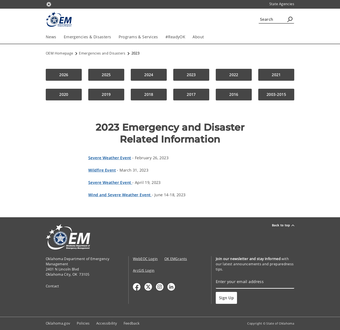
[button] (64, 75)
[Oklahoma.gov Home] (49, 4)
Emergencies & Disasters (87, 36)
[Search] (276, 19)
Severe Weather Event (109, 157)
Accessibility (106, 323)
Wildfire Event (102, 170)
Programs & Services (138, 36)
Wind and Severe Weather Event (120, 194)
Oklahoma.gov (58, 323)
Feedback (132, 323)
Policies (83, 323)
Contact (52, 286)
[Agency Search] (290, 19)
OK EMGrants (175, 258)
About (198, 36)
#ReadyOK (175, 36)
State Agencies (281, 4)
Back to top (283, 225)
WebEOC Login (145, 258)
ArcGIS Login (144, 270)
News (51, 36)
